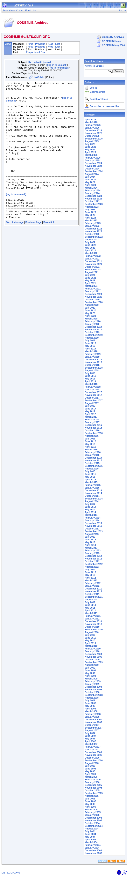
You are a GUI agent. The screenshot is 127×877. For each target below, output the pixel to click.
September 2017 (94, 400)
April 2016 (90, 447)
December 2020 (93, 294)
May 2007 (90, 738)
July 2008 (90, 700)
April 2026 (90, 119)
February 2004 (93, 845)
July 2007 (90, 733)
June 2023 (90, 212)
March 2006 (91, 777)
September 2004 (94, 826)
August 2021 (92, 272)
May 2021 (90, 280)
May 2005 (90, 804)
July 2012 (90, 569)
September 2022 (94, 237)
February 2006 (93, 779)
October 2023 (92, 201)
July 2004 (90, 831)
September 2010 (94, 629)
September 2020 (94, 302)
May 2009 (90, 673)
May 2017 (90, 411)
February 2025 (93, 157)
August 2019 (92, 337)
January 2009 (92, 684)
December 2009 (93, 654)
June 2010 (90, 637)
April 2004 (90, 839)
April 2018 (90, 381)
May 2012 (90, 575)
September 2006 (94, 760)
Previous (40, 44)
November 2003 (93, 853)
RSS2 (120, 861)
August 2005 (92, 796)
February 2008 (93, 714)
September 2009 (94, 662)
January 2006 (92, 782)
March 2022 (91, 253)
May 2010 (90, 640)
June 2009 (90, 670)
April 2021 (90, 283)
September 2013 (94, 531)
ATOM (102, 861)
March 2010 (91, 646)
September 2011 (94, 597)
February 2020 (93, 321)
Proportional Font (36, 52)
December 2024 (93, 163)
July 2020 (90, 307)
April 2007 (90, 741)
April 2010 (90, 643)
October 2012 (92, 561)
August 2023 (92, 207)
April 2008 (90, 708)
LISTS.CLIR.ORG (11, 872)
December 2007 (93, 719)
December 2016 (93, 425)
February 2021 (93, 288)
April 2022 (90, 250)
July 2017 (90, 406)
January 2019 (92, 357)
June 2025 (90, 147)
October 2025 (92, 136)
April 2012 (90, 577)
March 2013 (91, 547)
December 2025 (93, 130)
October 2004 (92, 823)
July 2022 (90, 242)
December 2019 (93, 327)
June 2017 (90, 408)
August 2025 (92, 141)
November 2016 (93, 427)
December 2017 (93, 392)
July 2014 (90, 504)
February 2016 (93, 452)
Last (57, 44)
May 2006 (90, 771)
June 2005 (90, 801)
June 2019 (90, 343)
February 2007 (93, 747)
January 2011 (92, 618)
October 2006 (92, 757)
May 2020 (90, 313)
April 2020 (90, 316)
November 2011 (93, 591)
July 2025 (90, 144)
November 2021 (93, 264)
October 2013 (92, 528)
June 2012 (90, 572)
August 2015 (92, 468)
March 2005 (91, 809)
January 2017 (92, 422)
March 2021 (91, 286)
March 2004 (91, 842)
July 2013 (90, 537)
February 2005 (93, 812)
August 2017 (92, 403)
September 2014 (94, 498)
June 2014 (90, 507)
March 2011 (91, 613)
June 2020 (90, 310)
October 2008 (92, 692)
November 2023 (93, 198)
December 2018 (93, 359)
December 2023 (93, 196)
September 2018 (94, 367)
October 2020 (92, 299)
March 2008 (91, 711)
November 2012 (93, 558)
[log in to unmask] (57, 65)
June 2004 (90, 834)
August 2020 (92, 305)
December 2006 (93, 752)
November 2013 (93, 526)
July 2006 (90, 766)
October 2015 (92, 463)
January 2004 (92, 847)
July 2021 (90, 275)
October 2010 (92, 627)
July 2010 (90, 635)
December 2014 (93, 490)
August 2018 (92, 370)
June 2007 (90, 736)
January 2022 (92, 258)
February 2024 (93, 190)
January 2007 (92, 749)
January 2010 (92, 651)
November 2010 (93, 624)
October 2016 (92, 430)
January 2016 (92, 455)
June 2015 (90, 474)
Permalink (48, 249)
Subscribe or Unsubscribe (104, 106)
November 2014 (93, 493)
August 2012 (92, 567)
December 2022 (93, 228)
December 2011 (93, 588)
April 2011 (90, 610)
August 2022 (92, 239)
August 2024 (92, 174)
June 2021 (90, 277)
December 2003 (93, 850)
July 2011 (90, 602)
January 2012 (92, 586)
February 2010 (93, 648)
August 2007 (92, 730)
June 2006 (90, 768)
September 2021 (94, 269)
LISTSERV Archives (113, 37)
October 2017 (92, 397)
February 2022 (93, 256)
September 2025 (94, 138)
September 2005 (94, 793)
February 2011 (93, 616)
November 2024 (93, 166)
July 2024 (90, 177)
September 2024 (94, 171)
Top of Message (15, 249)
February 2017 (93, 419)
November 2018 (93, 362)
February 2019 (93, 354)
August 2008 (92, 697)
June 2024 (90, 179)
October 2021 (92, 267)
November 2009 (93, 657)
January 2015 (92, 487)
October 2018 (92, 365)
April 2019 (90, 348)
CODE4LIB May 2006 (113, 45)
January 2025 (92, 160)
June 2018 (90, 376)
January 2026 (92, 127)
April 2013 (90, 545)
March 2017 (91, 417)
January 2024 (92, 193)
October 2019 (92, 332)
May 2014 (90, 509)
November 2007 (93, 722)
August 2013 (92, 534)
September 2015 (94, 466)
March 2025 (91, 155)
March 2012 (91, 580)
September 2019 (94, 335)
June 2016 (90, 441)
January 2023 (92, 226)
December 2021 (93, 261)
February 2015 (93, 485)
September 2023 (94, 204)
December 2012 (93, 556)
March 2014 (91, 515)
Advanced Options (94, 66)
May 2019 (90, 346)
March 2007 (91, 744)
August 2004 (92, 828)
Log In (93, 87)
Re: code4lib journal (39, 62)
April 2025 (90, 152)
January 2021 (92, 291)
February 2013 (93, 550)
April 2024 (90, 185)
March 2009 (91, 678)
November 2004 (93, 820)
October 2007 (92, 725)
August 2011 (92, 599)
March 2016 (91, 449)
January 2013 (92, 553)
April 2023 (90, 217)
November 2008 (93, 689)
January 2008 (92, 717)
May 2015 (90, 477)
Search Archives (94, 61)
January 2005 (92, 815)
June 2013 (90, 539)
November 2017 (93, 395)
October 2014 (92, 496)
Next (50, 44)
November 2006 (93, 755)
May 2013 (90, 542)
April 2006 (90, 774)
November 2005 (93, 787)
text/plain (39, 77)
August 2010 (92, 632)
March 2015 (91, 482)
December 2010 (93, 621)
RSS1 (112, 861)
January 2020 (92, 324)
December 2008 (93, 687)
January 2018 (92, 389)
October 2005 (92, 790)
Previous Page (33, 249)
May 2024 (90, 182)
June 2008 (90, 703)
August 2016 (92, 436)
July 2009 (90, 667)
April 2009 (90, 676)
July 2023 (90, 209)
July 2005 (90, 798)
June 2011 (90, 605)
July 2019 (90, 340)
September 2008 (94, 695)
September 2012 (94, 564)
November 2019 (93, 329)
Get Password (97, 92)
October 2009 (92, 659)
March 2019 (91, 351)
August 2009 (92, 665)
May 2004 (90, 837)
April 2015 (90, 479)
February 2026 (93, 125)
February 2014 (93, 517)
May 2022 (90, 247)
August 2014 (92, 501)
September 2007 (94, 727)
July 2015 (90, 471)
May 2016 (90, 444)
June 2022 (90, 245)
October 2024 (92, 168)
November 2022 (93, 231)
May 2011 (90, 607)
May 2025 (90, 149)
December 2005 (93, 785)
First (30, 44)
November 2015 (93, 460)
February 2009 (93, 681)
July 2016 (90, 438)
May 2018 (90, 378)
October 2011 (92, 594)
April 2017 (90, 414)
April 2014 (90, 512)
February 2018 (93, 387)
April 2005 (90, 807)
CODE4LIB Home (111, 41)
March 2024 (91, 187)
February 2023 (93, 223)
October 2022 (92, 234)
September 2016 (94, 433)
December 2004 (93, 817)
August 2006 (92, 763)
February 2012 (93, 583)
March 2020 (91, 318)
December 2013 (93, 523)
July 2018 (90, 373)
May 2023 (90, 215)
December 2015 (93, 457)
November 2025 (93, 133)
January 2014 (92, 520)
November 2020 (93, 297)
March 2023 (91, 220)
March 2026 (91, 122)
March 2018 (91, 384)
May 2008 (90, 706)
